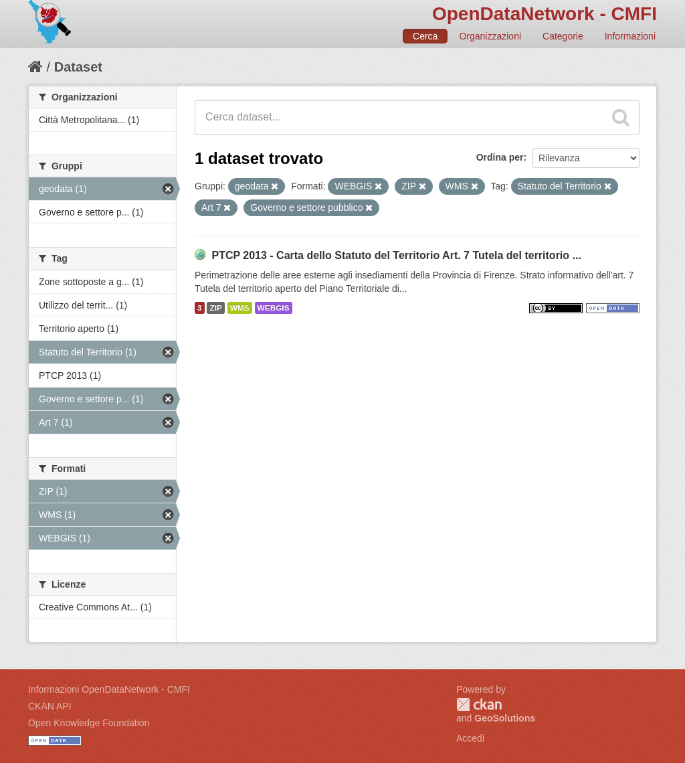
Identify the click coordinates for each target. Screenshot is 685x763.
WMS (240, 308)
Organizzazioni (490, 36)
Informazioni (630, 36)
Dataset (78, 67)
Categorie (563, 36)
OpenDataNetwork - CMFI (544, 13)
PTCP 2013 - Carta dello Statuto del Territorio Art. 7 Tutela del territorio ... (396, 255)
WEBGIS (274, 308)
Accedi (470, 738)
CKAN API (50, 706)
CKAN (479, 704)
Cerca (425, 36)
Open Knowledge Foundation (88, 722)
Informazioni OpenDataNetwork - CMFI (109, 689)
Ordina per (500, 157)
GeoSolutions (504, 718)
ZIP (215, 308)
